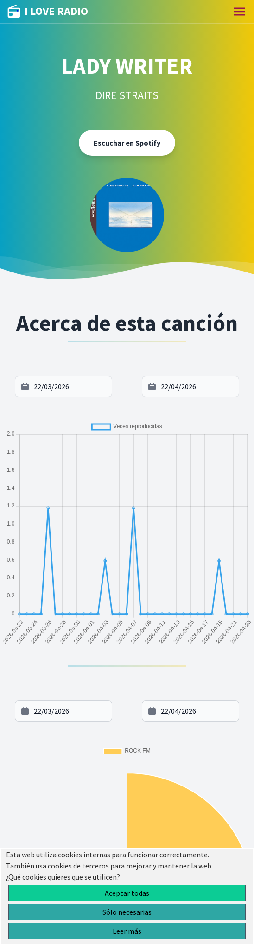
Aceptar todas (127, 893)
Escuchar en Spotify (127, 142)
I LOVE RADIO (47, 11)
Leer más (127, 931)
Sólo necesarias (127, 912)
